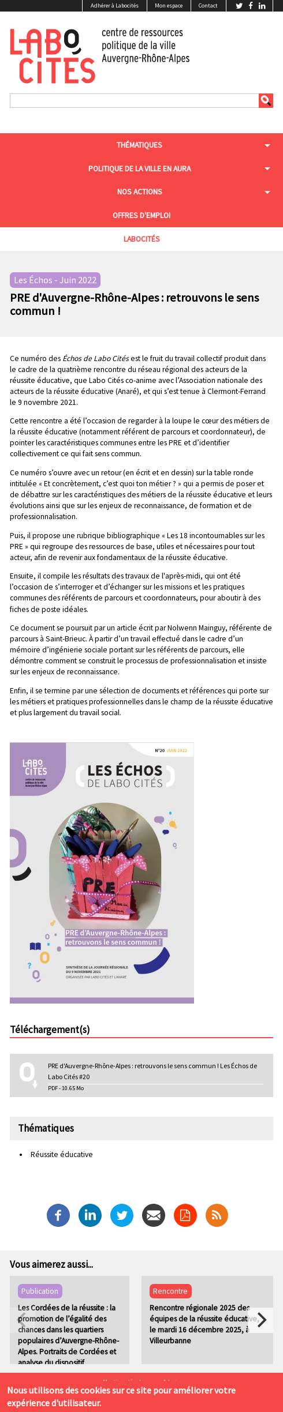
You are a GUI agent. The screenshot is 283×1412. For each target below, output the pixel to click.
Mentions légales (125, 1382)
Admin (171, 1382)
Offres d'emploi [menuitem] (141, 215)
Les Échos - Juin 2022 (55, 280)
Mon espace (169, 5)
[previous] (22, 1320)
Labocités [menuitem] (142, 239)
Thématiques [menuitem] (139, 145)
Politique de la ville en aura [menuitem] (139, 169)
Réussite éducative (62, 1154)
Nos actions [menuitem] (139, 192)
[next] (260, 1320)
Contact (208, 5)
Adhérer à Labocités (115, 5)
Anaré (127, 391)
